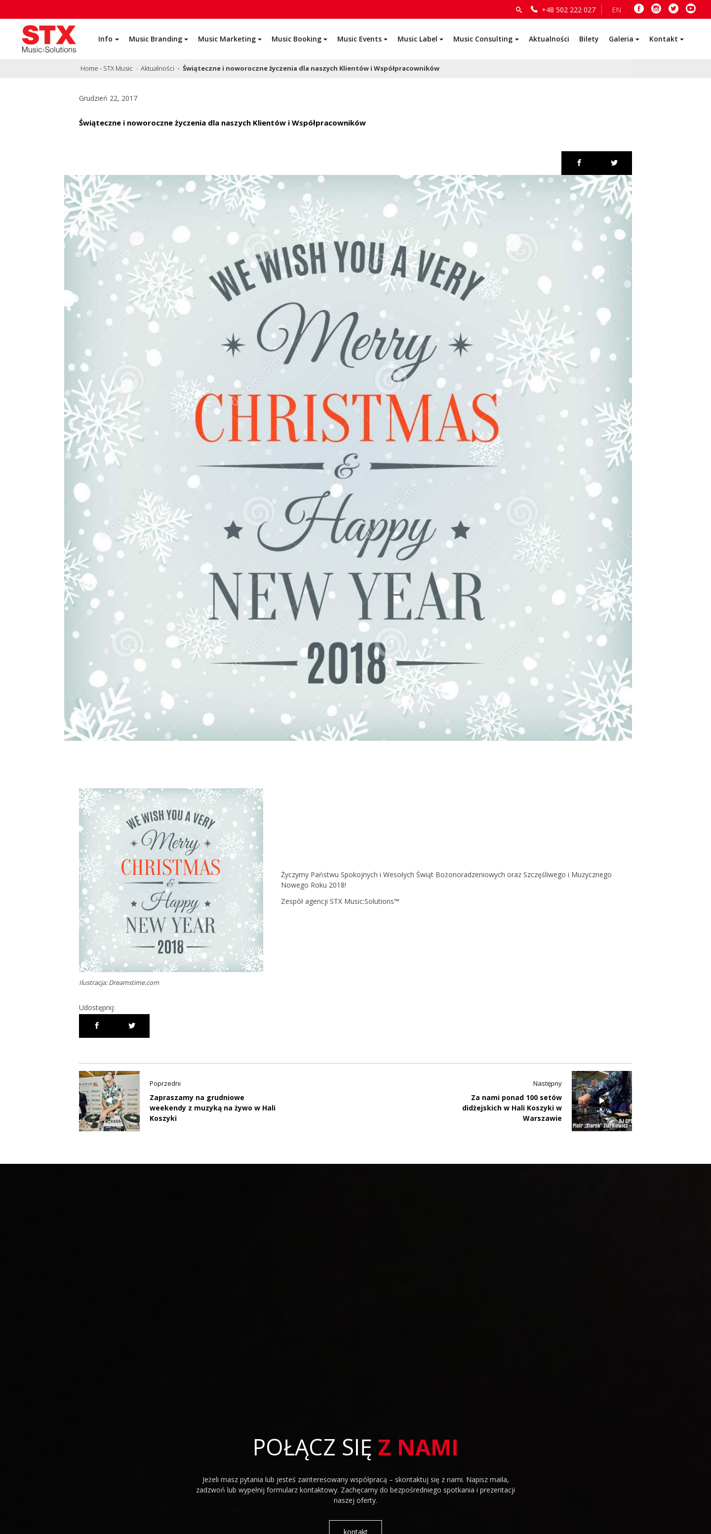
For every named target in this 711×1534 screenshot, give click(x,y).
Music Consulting (483, 38)
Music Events (359, 38)
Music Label (417, 38)
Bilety (589, 38)
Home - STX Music (106, 68)
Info (105, 38)
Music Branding (155, 38)
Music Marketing (227, 38)
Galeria (621, 38)
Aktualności (549, 38)
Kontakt (663, 38)
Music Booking (296, 38)
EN (616, 9)
